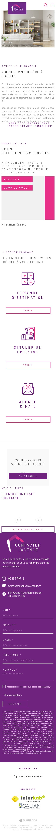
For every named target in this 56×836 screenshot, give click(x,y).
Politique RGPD (29, 829)
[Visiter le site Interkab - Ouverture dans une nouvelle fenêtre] (33, 798)
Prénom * (9, 625)
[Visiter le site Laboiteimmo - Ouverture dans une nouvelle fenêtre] (28, 820)
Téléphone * (12, 654)
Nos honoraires (10, 827)
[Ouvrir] (45, 5)
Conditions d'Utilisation (15, 753)
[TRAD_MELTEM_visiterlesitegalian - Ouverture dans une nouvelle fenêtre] (29, 805)
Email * (8, 639)
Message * (10, 669)
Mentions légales (37, 827)
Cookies (39, 829)
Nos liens (17, 829)
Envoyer (15, 704)
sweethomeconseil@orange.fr (24, 585)
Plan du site (23, 827)
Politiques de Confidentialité (42, 751)
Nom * (7, 610)
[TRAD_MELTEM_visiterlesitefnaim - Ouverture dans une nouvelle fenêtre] (15, 799)
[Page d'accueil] (17, 8)
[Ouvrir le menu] (53, 5)
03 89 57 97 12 (16, 578)
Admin (48, 827)
